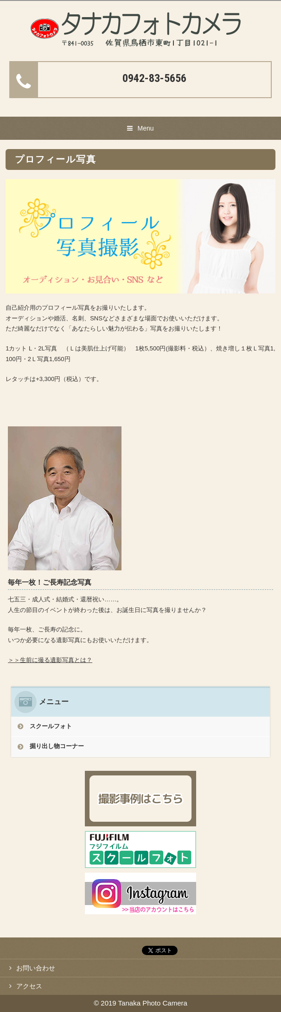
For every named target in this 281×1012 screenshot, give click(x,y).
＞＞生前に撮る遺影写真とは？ (50, 659)
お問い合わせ (35, 968)
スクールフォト (51, 726)
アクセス (29, 986)
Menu (145, 128)
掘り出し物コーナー (57, 746)
